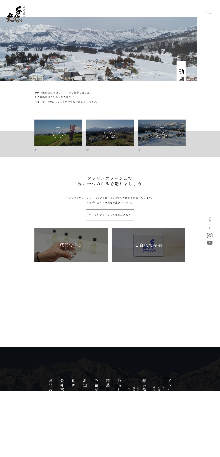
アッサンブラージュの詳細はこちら (110, 215)
